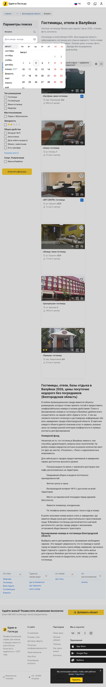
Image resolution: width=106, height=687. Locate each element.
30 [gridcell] (61, 82)
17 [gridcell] (23, 76)
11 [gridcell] (29, 69)
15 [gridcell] (55, 69)
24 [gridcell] (23, 82)
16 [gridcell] (61, 69)
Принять (76, 680)
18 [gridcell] (29, 76)
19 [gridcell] (36, 76)
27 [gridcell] (42, 82)
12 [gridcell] (36, 69)
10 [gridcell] (23, 69)
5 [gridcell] (36, 63)
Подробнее (79, 674)
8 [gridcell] (55, 63)
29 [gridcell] (55, 82)
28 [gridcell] (48, 82)
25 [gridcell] (29, 82)
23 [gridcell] (61, 76)
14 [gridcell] (48, 69)
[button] (88, 3)
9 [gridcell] (61, 63)
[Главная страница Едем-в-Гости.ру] (15, 3)
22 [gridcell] (55, 76)
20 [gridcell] (42, 76)
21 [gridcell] (48, 76)
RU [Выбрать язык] (77, 3)
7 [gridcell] (48, 63)
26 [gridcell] (36, 82)
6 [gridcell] (42, 63)
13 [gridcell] (42, 69)
